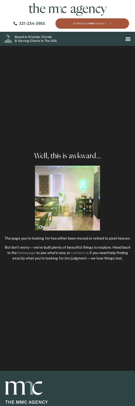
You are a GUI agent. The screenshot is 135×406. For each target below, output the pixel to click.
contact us (80, 253)
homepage (26, 253)
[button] (128, 39)
